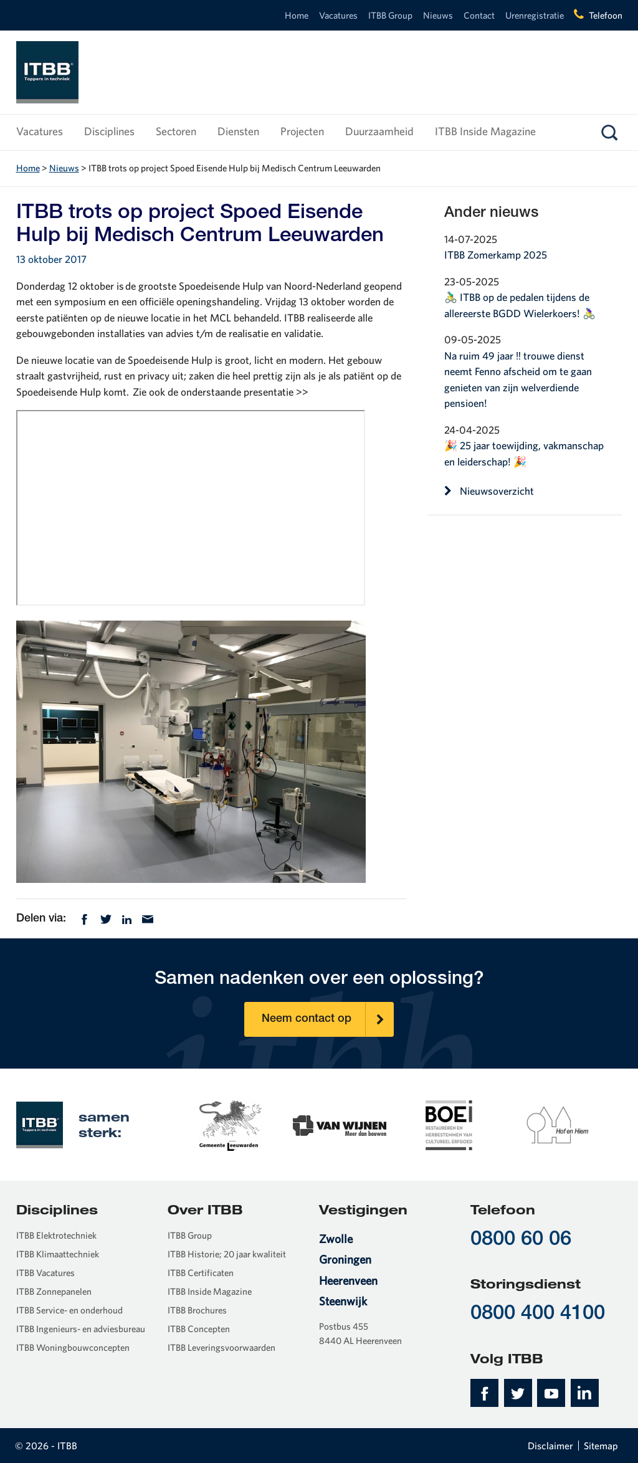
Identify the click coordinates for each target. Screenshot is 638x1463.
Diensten (238, 131)
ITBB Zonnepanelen (54, 1291)
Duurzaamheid (379, 131)
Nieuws (438, 15)
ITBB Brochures (197, 1310)
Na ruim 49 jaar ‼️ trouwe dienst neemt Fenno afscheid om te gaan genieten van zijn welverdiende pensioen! (518, 379)
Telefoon (605, 15)
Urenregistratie (534, 15)
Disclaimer (550, 1445)
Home (296, 15)
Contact (479, 15)
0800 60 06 (520, 1240)
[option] (230, 1124)
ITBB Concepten (199, 1328)
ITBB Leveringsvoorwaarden (221, 1347)
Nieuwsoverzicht (489, 491)
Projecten (302, 131)
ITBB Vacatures (45, 1272)
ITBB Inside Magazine (485, 131)
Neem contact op (328, 1019)
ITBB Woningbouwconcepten (73, 1347)
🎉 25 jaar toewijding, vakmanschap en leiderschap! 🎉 (524, 453)
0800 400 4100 (537, 1314)
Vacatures (338, 15)
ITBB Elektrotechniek (56, 1235)
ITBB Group (390, 15)
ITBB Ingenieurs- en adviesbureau (80, 1328)
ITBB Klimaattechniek (57, 1254)
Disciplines (109, 131)
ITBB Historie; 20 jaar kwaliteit (227, 1254)
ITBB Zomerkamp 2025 (495, 254)
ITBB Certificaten (201, 1272)
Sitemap (601, 1445)
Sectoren (176, 131)
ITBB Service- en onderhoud (69, 1310)
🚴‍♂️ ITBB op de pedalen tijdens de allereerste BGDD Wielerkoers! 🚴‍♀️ (520, 305)
